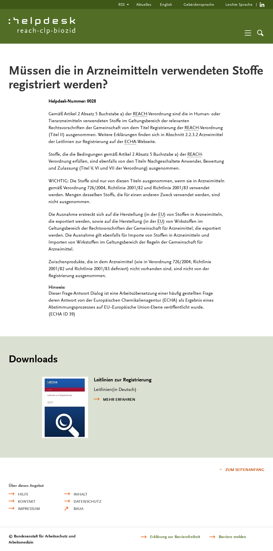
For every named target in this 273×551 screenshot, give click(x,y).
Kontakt (26, 501)
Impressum (29, 508)
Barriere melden (232, 536)
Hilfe (23, 494)
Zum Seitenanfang (244, 469)
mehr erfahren (114, 399)
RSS (121, 4)
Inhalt (80, 494)
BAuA (78, 508)
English (166, 4)
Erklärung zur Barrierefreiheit (175, 536)
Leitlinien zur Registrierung (123, 380)
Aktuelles (143, 4)
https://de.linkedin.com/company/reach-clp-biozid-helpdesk (262, 4)
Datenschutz (87, 501)
